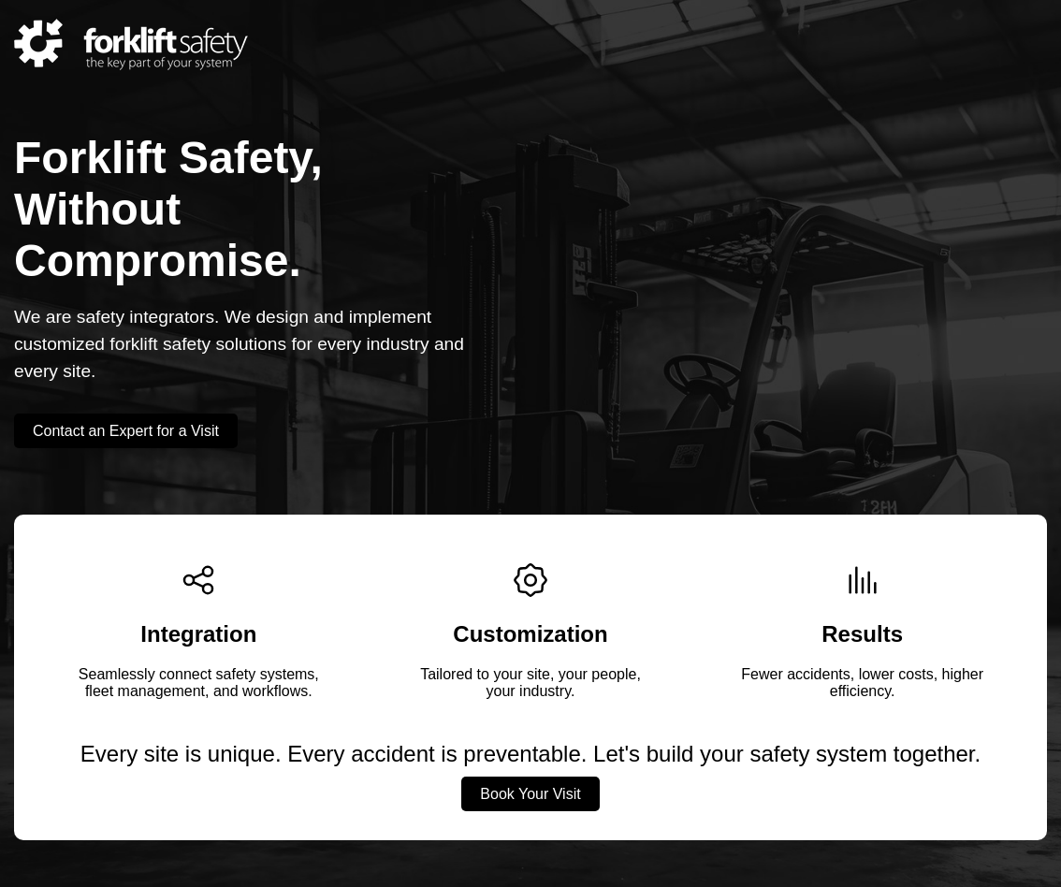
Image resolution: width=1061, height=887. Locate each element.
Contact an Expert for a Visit (126, 431)
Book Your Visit (530, 794)
